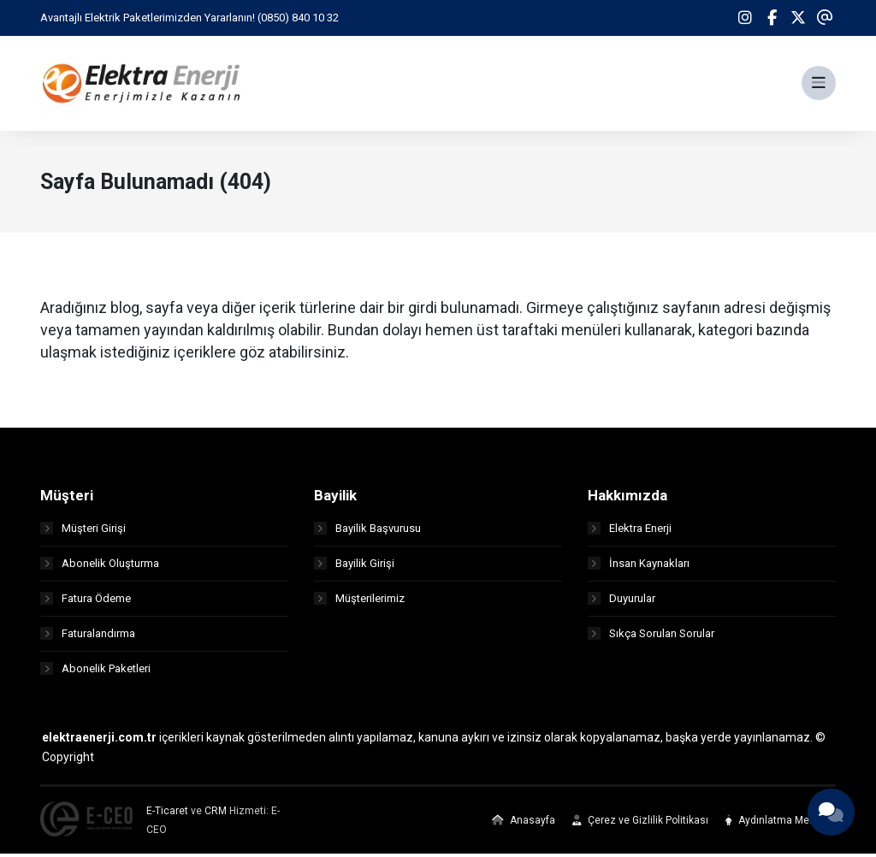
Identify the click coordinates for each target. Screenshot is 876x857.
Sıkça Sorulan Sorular (651, 636)
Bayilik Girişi (354, 566)
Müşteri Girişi (83, 531)
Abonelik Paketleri (95, 671)
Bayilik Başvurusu (367, 531)
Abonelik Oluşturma (99, 566)
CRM (215, 814)
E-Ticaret (167, 814)
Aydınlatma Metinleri (780, 824)
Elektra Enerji (630, 531)
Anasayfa (523, 824)
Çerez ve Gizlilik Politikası (640, 824)
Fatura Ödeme (85, 601)
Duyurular (621, 601)
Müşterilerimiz (359, 601)
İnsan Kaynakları (639, 566)
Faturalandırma (87, 636)
